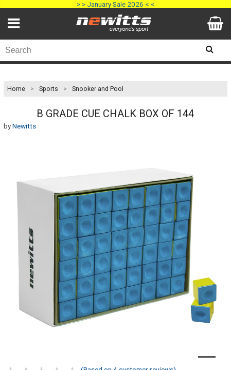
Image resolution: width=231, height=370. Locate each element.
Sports (48, 88)
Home (16, 88)
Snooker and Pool (97, 88)
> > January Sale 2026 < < (116, 4)
